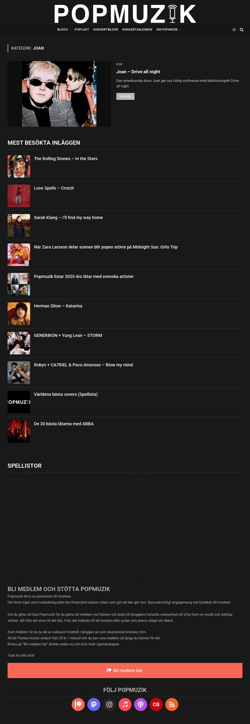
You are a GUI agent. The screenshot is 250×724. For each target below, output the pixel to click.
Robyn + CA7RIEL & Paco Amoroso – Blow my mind (83, 364)
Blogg (62, 29)
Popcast (82, 29)
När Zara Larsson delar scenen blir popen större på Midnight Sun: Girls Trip (106, 247)
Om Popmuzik (167, 29)
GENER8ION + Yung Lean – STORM (68, 335)
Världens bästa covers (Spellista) (66, 394)
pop (119, 64)
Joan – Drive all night (138, 71)
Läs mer (125, 96)
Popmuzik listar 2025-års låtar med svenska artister (84, 276)
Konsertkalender (137, 29)
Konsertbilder (105, 29)
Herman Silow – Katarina (58, 305)
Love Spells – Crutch (54, 188)
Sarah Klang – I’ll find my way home (68, 217)
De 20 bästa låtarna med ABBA (64, 423)
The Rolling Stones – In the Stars (65, 158)
